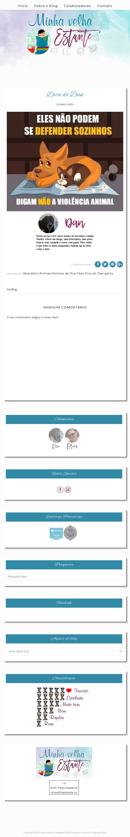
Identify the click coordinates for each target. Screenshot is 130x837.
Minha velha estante (44, 832)
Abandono (31, 273)
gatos (108, 273)
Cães (80, 273)
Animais (45, 273)
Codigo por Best (99, 832)
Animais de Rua (64, 273)
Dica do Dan (94, 273)
